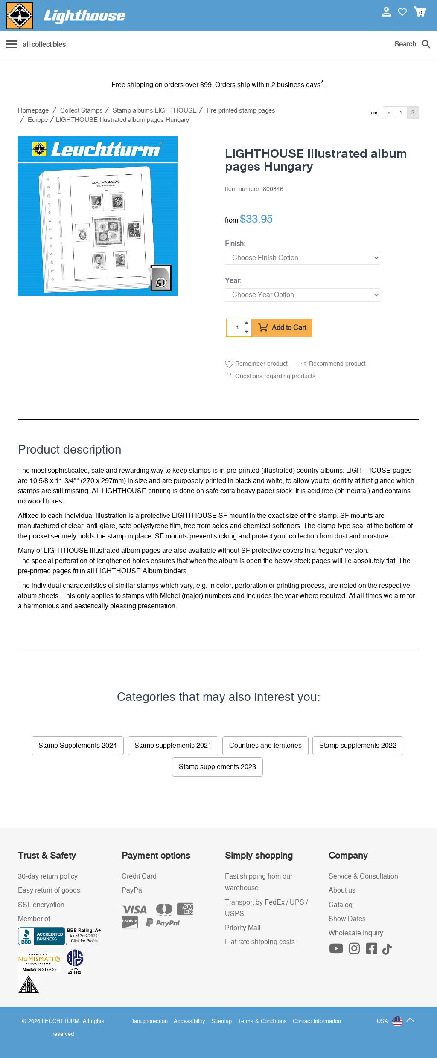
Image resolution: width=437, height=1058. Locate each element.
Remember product (256, 364)
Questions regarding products (275, 376)
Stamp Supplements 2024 (77, 745)
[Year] (302, 295)
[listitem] (98, 216)
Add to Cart (282, 327)
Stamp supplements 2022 (357, 745)
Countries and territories (265, 745)
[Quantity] (237, 327)
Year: (233, 281)
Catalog (341, 905)
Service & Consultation (363, 876)
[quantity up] (246, 323)
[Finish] (302, 258)
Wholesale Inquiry (356, 933)
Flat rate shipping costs (260, 942)
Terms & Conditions (262, 1021)
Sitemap (221, 1021)
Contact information (317, 1021)
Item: (373, 112)
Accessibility (189, 1021)
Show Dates (347, 919)
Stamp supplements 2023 (217, 766)
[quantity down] (246, 331)
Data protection (149, 1021)
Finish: (235, 243)
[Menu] (36, 45)
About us (342, 890)
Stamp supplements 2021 (173, 745)
